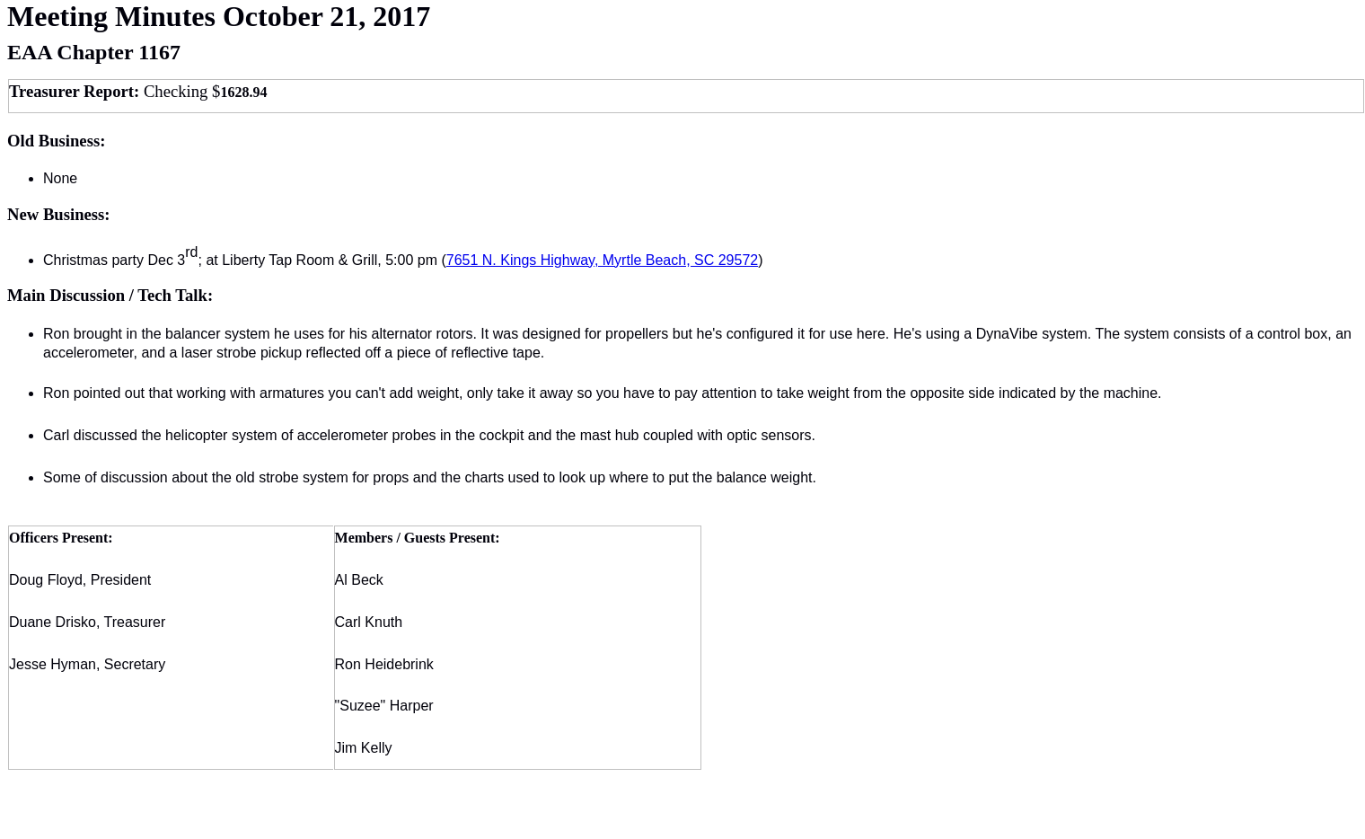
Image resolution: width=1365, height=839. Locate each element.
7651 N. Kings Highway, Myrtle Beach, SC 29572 (602, 260)
